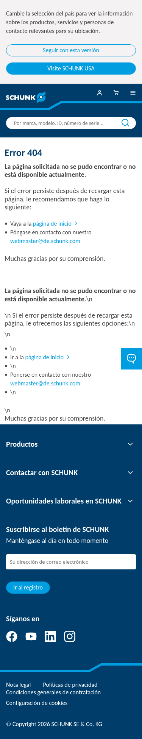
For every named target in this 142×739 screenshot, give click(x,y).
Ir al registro (28, 587)
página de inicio (52, 223)
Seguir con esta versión (71, 50)
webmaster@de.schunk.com (45, 241)
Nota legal (18, 684)
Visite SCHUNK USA (71, 68)
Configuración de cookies (36, 702)
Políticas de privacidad (70, 684)
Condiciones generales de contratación (53, 692)
